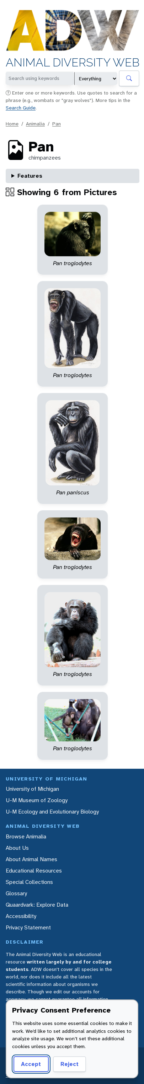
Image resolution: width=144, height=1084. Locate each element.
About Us (17, 848)
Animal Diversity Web (72, 63)
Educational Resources (34, 870)
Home (12, 123)
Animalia (35, 123)
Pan (56, 123)
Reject (69, 1064)
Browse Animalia (26, 836)
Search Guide (21, 107)
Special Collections (29, 882)
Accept (31, 1064)
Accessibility (21, 916)
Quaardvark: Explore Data (37, 904)
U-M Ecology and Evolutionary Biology (52, 811)
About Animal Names (31, 859)
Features (29, 175)
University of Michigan (32, 789)
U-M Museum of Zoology (37, 800)
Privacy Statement (28, 927)
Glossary (16, 893)
